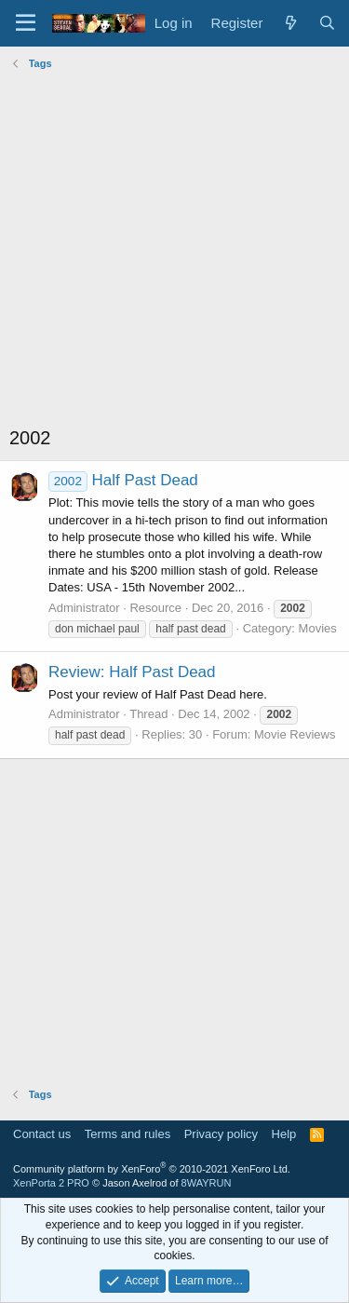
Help (284, 1134)
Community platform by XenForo (151, 1168)
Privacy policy (221, 1134)
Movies (318, 628)
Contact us (42, 1134)
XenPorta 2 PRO (51, 1182)
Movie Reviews (294, 734)
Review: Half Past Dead (132, 672)
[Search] (327, 23)
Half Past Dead (123, 480)
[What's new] (290, 23)
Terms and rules (127, 1134)
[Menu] (25, 23)
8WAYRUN (206, 1182)
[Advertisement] (174, 250)
